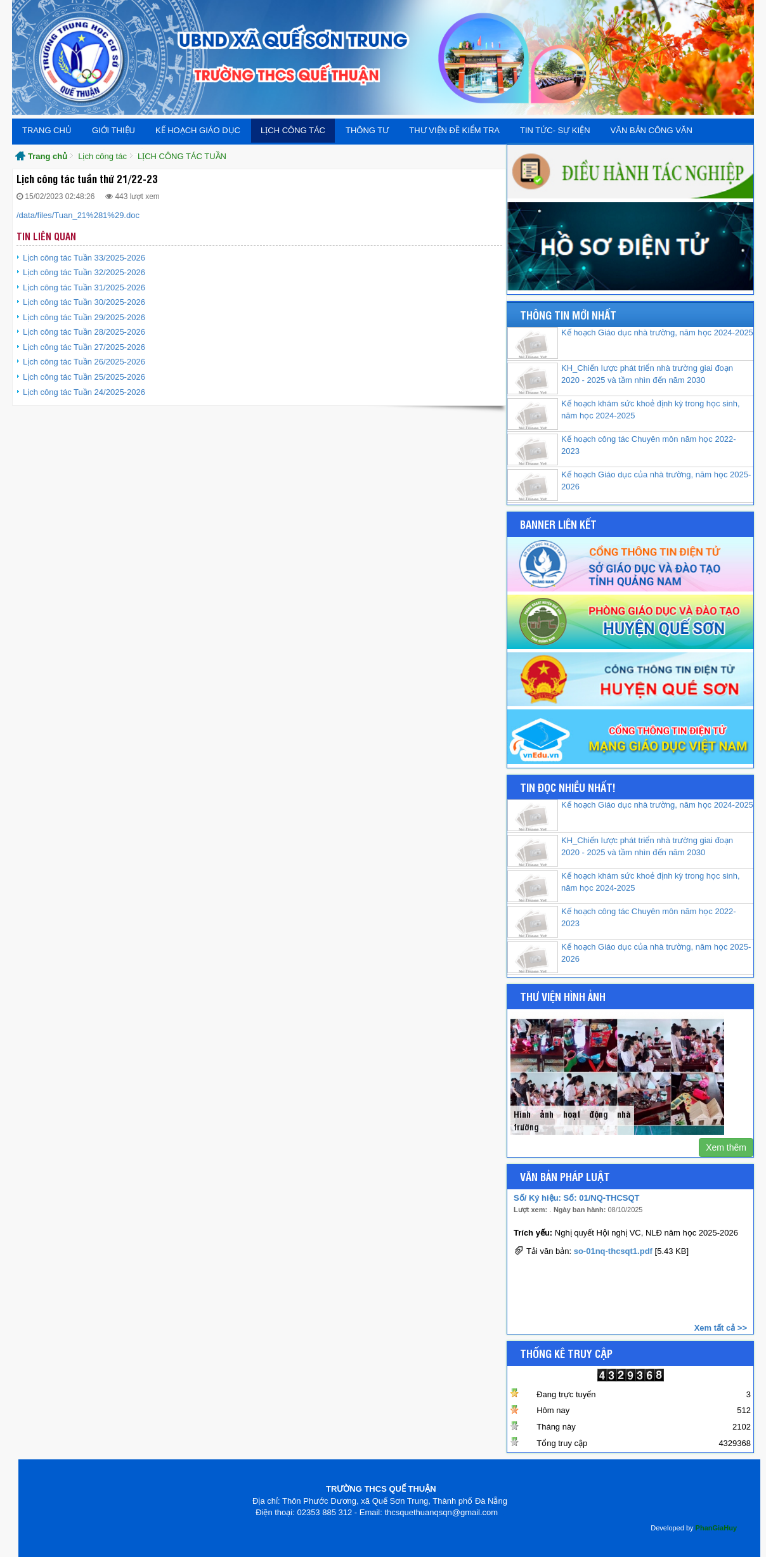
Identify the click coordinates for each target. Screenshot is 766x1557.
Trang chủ (47, 130)
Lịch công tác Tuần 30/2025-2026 (84, 302)
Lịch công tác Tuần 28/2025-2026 (84, 332)
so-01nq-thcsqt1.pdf (613, 1252)
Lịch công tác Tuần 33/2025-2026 (84, 257)
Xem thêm (726, 1147)
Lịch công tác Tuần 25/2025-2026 (84, 377)
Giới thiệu (113, 130)
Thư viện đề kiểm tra (454, 130)
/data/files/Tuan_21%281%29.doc (78, 215)
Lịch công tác (293, 130)
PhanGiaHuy (716, 1528)
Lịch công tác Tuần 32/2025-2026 (84, 272)
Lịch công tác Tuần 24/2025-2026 (84, 392)
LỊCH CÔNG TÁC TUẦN (182, 156)
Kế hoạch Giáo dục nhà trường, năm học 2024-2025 (657, 332)
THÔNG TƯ (367, 130)
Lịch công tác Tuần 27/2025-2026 (84, 347)
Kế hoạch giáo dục (197, 130)
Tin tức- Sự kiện (555, 130)
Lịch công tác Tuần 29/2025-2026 (84, 317)
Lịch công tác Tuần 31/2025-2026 (84, 287)
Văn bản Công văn (651, 130)
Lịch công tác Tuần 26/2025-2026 (84, 361)
